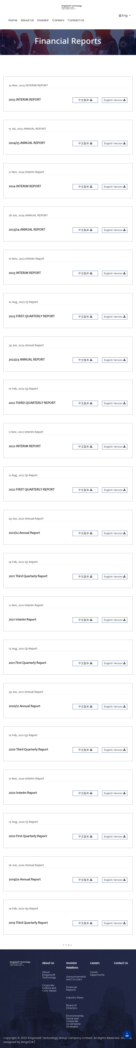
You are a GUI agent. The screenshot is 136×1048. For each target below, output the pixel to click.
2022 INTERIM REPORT (25, 455)
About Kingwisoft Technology (49, 984)
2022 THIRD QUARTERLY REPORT (32, 412)
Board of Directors (71, 1023)
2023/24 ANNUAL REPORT (27, 238)
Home (12, 20)
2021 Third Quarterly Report (28, 585)
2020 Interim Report (23, 801)
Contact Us (76, 20)
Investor (43, 20)
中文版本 (85, 100)
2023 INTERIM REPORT (25, 282)
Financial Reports (71, 1005)
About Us (27, 20)
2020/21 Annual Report (24, 715)
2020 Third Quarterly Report (28, 758)
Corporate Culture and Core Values (49, 997)
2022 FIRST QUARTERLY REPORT (31, 498)
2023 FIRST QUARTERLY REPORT (32, 325)
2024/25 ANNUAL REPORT (27, 144)
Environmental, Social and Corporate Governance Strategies (75, 1039)
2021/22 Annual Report (24, 541)
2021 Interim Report (22, 628)
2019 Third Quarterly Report (28, 931)
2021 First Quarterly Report (27, 671)
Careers (58, 20)
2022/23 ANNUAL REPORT (27, 368)
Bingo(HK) (28, 1042)
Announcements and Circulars (76, 995)
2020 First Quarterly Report (28, 845)
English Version (115, 100)
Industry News (75, 1014)
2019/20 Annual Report (25, 888)
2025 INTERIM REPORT (25, 100)
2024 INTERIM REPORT (25, 195)
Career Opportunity (97, 979)
